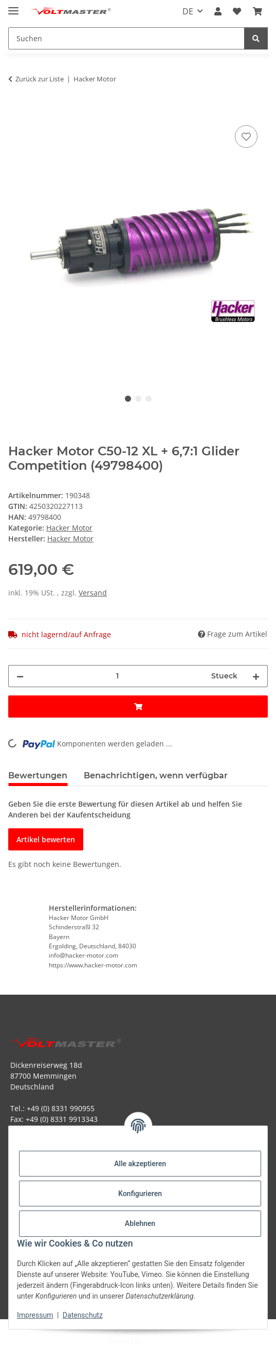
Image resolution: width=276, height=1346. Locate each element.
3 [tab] (148, 399)
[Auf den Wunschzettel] (246, 136)
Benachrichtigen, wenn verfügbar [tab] (156, 775)
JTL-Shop (155, 1341)
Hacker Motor (69, 528)
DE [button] (187, 11)
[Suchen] (256, 38)
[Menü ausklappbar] (13, 6)
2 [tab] (138, 399)
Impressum (35, 1315)
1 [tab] (128, 399)
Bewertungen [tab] (37, 775)
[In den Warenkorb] (16, 111)
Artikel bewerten (45, 839)
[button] (218, 11)
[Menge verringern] (20, 676)
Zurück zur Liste (39, 78)
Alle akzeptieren (140, 1164)
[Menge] (117, 676)
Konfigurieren (140, 1193)
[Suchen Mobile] (126, 38)
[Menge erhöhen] (256, 676)
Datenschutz (83, 1315)
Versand (93, 593)
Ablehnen (140, 1223)
